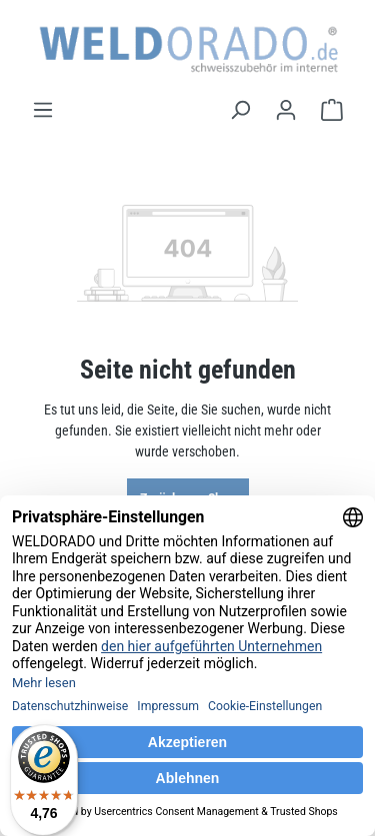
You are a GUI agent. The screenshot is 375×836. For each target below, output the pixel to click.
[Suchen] (240, 110)
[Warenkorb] (332, 110)
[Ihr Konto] (286, 110)
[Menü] (43, 110)
